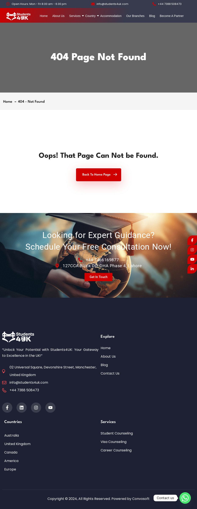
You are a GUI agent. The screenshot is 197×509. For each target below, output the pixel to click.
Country (91, 16)
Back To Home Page (96, 174)
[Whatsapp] (185, 498)
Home (44, 16)
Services (75, 16)
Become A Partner (172, 16)
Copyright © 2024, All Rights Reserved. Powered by (89, 498)
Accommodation (110, 16)
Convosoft (141, 498)
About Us (58, 16)
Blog (152, 16)
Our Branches (135, 16)
